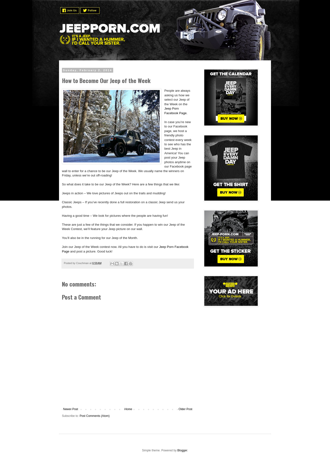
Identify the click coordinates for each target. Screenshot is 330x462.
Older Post (185, 409)
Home (128, 409)
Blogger (182, 450)
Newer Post (70, 409)
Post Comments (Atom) (94, 416)
